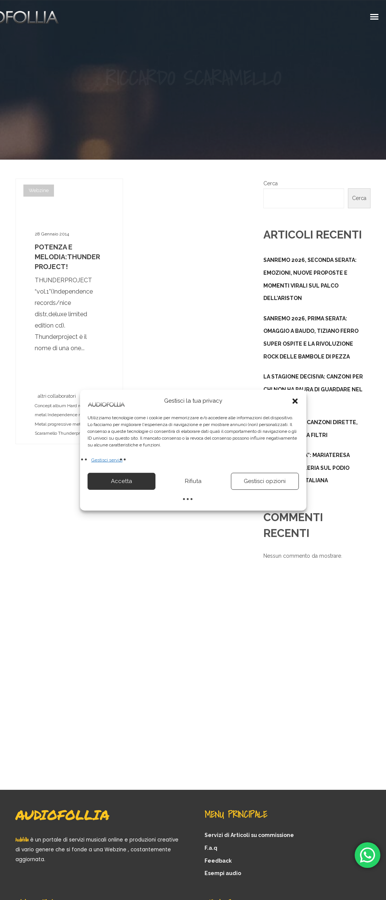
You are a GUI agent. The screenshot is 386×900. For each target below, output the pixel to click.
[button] (295, 401)
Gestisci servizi (107, 459)
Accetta (121, 481)
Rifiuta (193, 481)
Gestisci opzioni (265, 481)
